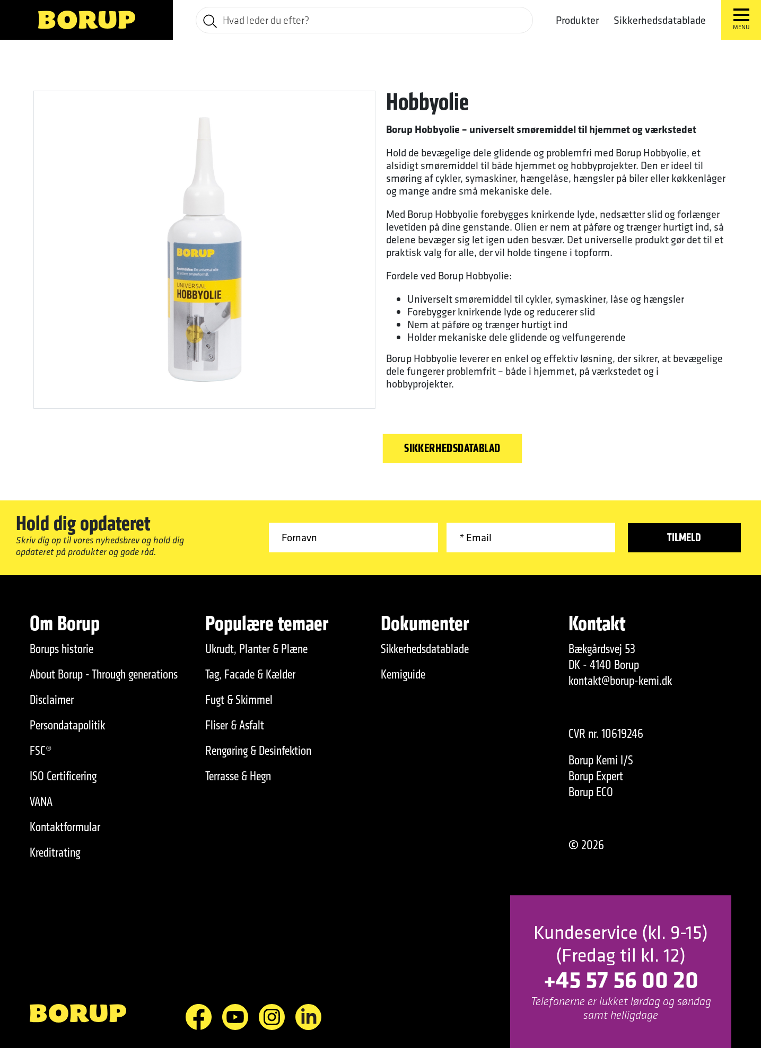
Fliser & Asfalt (234, 725)
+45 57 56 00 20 (621, 979)
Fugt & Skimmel (239, 700)
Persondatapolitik (67, 725)
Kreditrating (55, 852)
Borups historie (61, 649)
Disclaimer (52, 700)
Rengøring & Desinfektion (258, 751)
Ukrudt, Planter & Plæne (256, 649)
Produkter (577, 20)
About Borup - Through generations (104, 674)
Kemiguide (403, 674)
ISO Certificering (63, 776)
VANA (41, 801)
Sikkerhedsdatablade (660, 20)
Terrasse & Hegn (238, 776)
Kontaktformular (65, 827)
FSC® (41, 751)
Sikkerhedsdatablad (452, 448)
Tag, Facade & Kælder (250, 674)
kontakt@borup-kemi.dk (620, 681)
